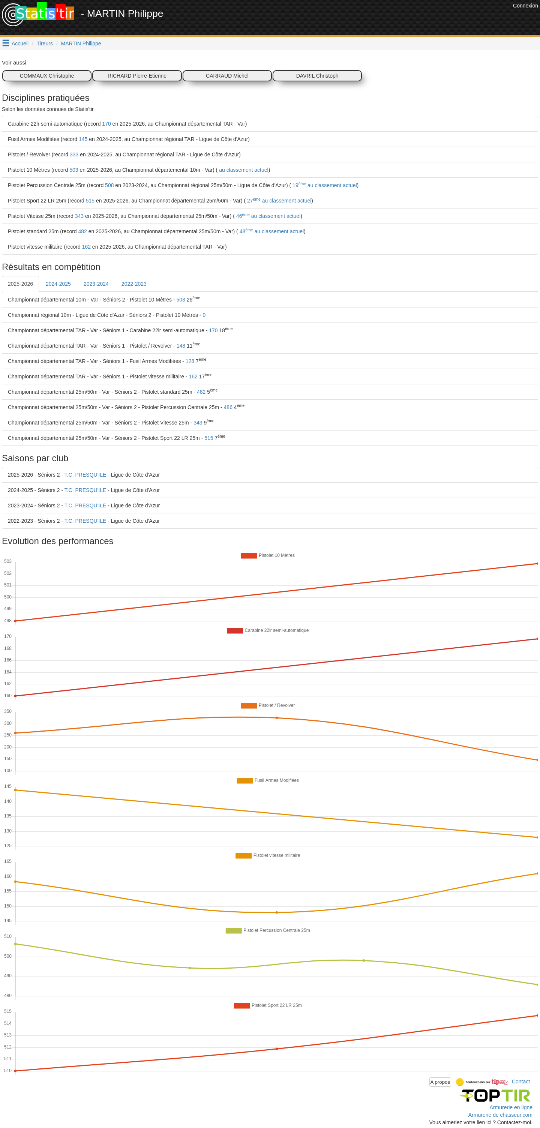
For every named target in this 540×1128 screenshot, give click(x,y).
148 (181, 346)
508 (109, 185)
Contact (521, 1081)
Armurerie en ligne (511, 1107)
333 (74, 155)
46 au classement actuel (267, 216)
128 (190, 361)
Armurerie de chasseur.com (500, 1115)
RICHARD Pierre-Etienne (137, 76)
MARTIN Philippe (81, 43)
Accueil (20, 43)
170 (106, 124)
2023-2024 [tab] (96, 284)
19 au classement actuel (324, 185)
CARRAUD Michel (227, 76)
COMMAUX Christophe (47, 76)
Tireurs (45, 43)
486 (228, 407)
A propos (440, 1082)
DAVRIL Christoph (317, 76)
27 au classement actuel (278, 201)
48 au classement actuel (271, 231)
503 (73, 170)
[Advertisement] (374, 19)
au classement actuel (243, 170)
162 (86, 247)
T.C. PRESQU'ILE (85, 475)
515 (90, 201)
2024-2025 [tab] (58, 284)
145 (83, 139)
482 (82, 231)
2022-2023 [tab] (134, 284)
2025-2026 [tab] (20, 284)
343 (79, 216)
